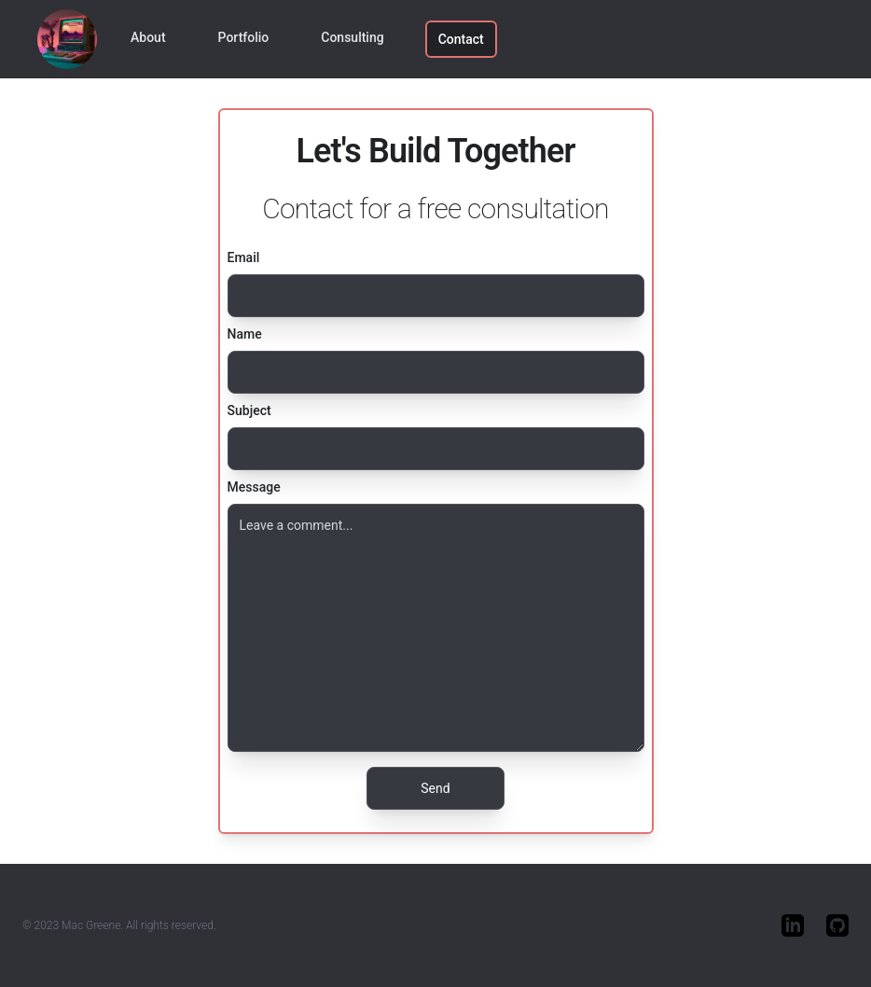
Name (245, 334)
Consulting (352, 37)
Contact (461, 39)
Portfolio (244, 37)
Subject (249, 410)
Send (435, 788)
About (148, 37)
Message (254, 487)
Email (244, 257)
